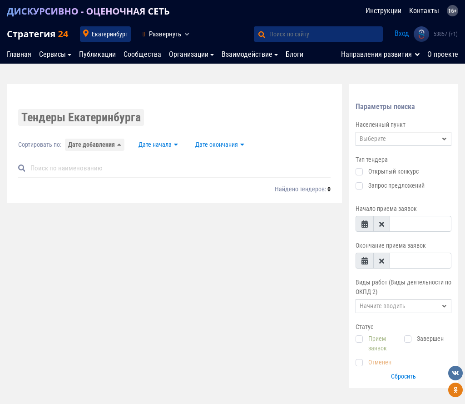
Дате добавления (91, 144)
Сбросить (403, 376)
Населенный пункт (381, 124)
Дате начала (155, 144)
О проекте (442, 54)
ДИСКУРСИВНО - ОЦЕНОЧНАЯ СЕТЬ (88, 11)
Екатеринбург (110, 34)
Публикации (97, 54)
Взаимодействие (247, 54)
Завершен (430, 338)
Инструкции (383, 10)
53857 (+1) (446, 34)
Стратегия (37, 34)
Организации (188, 54)
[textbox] (399, 139)
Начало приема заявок (386, 208)
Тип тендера (372, 159)
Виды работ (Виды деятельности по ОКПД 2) (403, 287)
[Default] (178, 168)
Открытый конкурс (393, 171)
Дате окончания (216, 144)
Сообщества (142, 54)
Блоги (294, 54)
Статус (364, 326)
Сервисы (52, 54)
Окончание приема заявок (391, 245)
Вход (402, 33)
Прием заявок (377, 343)
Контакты (424, 10)
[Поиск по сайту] (326, 34)
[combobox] (403, 139)
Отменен (379, 362)
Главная (19, 54)
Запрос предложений (396, 185)
